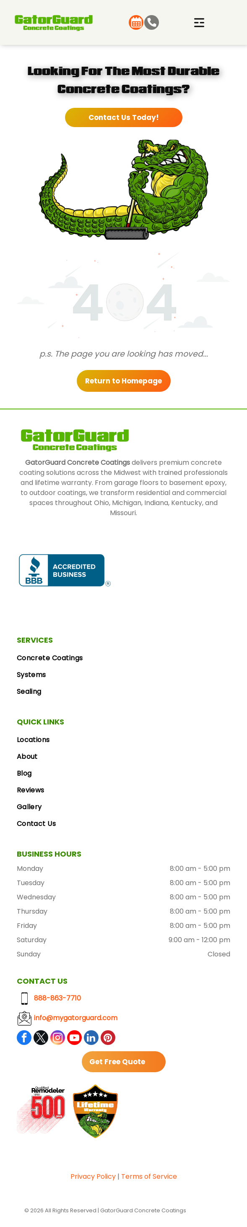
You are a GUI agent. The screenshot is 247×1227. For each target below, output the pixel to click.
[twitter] (41, 1038)
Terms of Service (149, 1176)
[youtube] (74, 1038)
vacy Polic (95, 1176)
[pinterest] (108, 1038)
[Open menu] (199, 22)
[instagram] (57, 1038)
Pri (74, 1176)
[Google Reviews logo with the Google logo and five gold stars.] (159, 570)
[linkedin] (91, 1038)
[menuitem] (124, 658)
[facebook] (24, 1038)
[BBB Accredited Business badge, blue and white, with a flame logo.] (65, 570)
